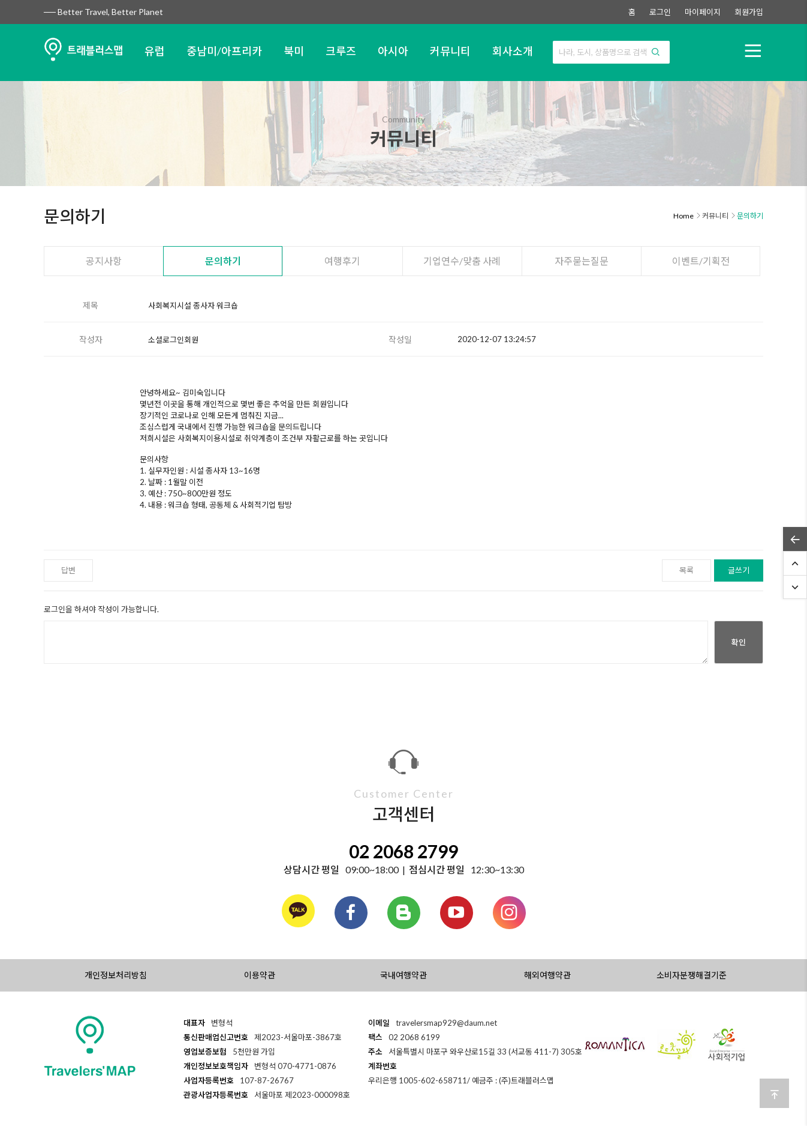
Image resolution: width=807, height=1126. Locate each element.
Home (683, 215)
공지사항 (104, 260)
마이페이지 (703, 12)
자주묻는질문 (582, 260)
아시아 (393, 51)
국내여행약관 (403, 975)
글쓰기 (738, 570)
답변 (68, 570)
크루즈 (341, 51)
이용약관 (259, 975)
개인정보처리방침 (116, 975)
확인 (738, 642)
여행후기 (342, 260)
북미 (294, 51)
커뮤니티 (450, 51)
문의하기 (223, 260)
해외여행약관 (547, 975)
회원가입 (748, 12)
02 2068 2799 (403, 851)
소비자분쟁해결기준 (692, 975)
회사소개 (512, 51)
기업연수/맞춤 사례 (462, 260)
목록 (686, 570)
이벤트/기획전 (701, 260)
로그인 (660, 12)
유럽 (154, 51)
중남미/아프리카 (224, 51)
